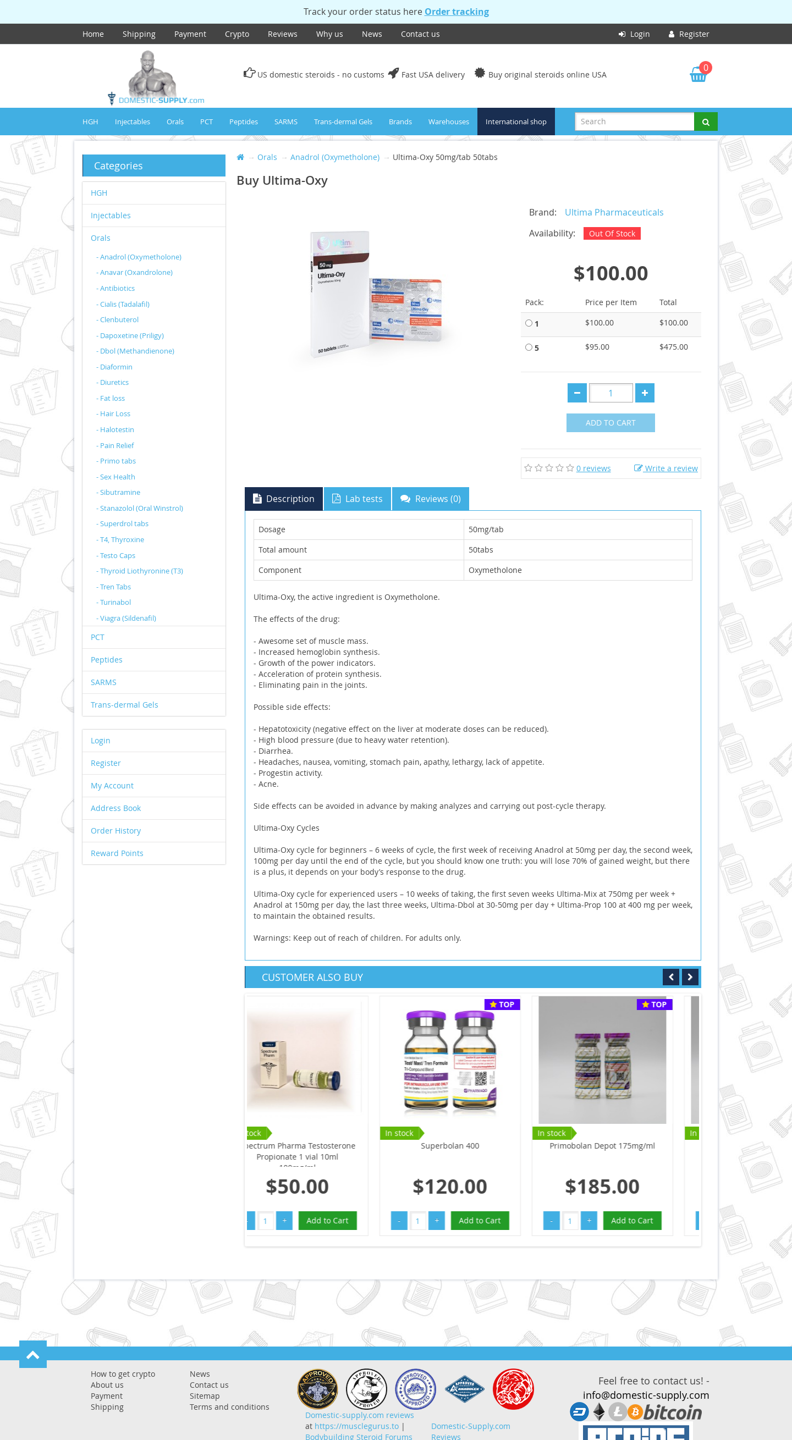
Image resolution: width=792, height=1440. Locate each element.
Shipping (139, 34)
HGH (90, 121)
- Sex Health (115, 477)
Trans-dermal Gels (343, 121)
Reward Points (117, 853)
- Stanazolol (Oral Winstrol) (139, 508)
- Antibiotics (115, 288)
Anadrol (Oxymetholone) (335, 157)
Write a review (666, 468)
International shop (516, 121)
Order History (116, 830)
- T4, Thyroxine (120, 539)
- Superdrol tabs (122, 523)
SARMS (286, 121)
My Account (112, 785)
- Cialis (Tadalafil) (123, 304)
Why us (329, 34)
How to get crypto (123, 1374)
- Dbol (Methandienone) (135, 351)
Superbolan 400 (323, 1145)
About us (107, 1385)
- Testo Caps (115, 555)
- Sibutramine (118, 492)
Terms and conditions (230, 1407)
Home (93, 34)
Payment (190, 34)
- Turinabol (113, 602)
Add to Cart (611, 422)
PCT (206, 121)
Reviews (283, 34)
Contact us (420, 34)
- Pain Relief (115, 445)
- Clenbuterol (117, 319)
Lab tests (357, 499)
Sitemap (205, 1396)
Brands (400, 121)
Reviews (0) (430, 499)
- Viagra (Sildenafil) (126, 618)
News (372, 34)
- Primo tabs (116, 461)
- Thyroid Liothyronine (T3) (139, 571)
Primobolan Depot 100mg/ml (628, 1145)
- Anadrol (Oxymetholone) (139, 257)
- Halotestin (115, 429)
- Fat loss (110, 398)
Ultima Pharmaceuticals (614, 212)
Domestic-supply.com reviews (359, 1415)
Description (284, 499)
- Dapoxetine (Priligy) (130, 335)
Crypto (237, 34)
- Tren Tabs (113, 587)
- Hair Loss (113, 413)
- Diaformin (114, 367)
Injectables (132, 121)
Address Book (116, 808)
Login (634, 34)
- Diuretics (112, 382)
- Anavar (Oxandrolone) (134, 272)
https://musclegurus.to (357, 1426)
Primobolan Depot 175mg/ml (476, 1145)
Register (689, 34)
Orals (175, 121)
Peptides (243, 121)
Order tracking (457, 11)
